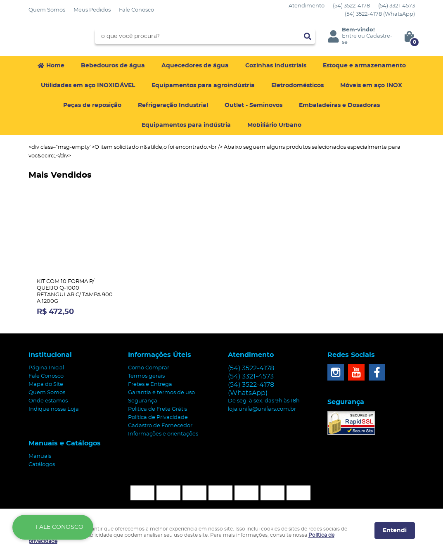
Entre (349, 36)
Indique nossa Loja (53, 409)
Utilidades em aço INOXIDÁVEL (88, 85)
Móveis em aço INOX (371, 85)
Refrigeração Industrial (173, 105)
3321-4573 (396, 6)
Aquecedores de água (195, 66)
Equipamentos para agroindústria (203, 85)
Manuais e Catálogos (64, 443)
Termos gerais (146, 376)
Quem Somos (46, 10)
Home (55, 66)
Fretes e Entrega (150, 384)
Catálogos (41, 464)
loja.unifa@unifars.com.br (262, 409)
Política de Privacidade (158, 417)
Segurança (142, 401)
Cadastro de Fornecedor (160, 425)
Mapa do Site (45, 384)
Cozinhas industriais (275, 66)
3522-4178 (351, 6)
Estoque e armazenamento (364, 66)
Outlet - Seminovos (253, 105)
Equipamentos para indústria (186, 125)
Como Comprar (148, 368)
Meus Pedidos (92, 10)
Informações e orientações (163, 434)
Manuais (39, 456)
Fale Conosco (136, 10)
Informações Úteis (159, 355)
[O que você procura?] (307, 36)
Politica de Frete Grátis (157, 409)
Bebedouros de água (113, 66)
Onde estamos (48, 401)
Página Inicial (46, 368)
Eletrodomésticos (297, 85)
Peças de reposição (92, 105)
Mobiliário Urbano (274, 125)
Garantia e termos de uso (161, 392)
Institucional (50, 355)
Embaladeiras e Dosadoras (339, 105)
